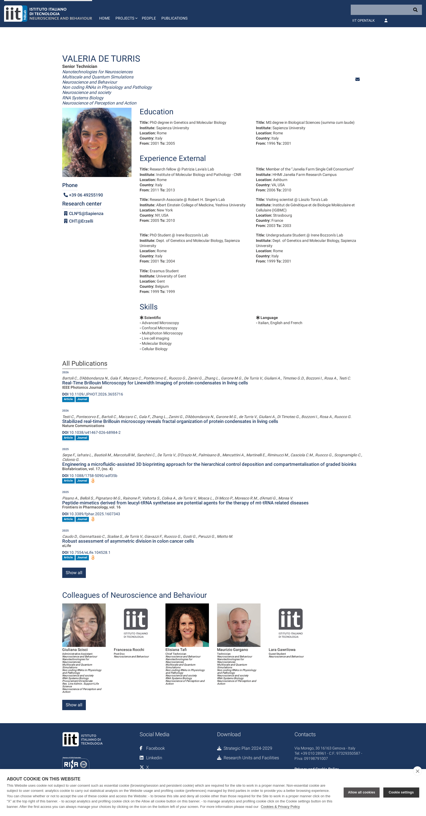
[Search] (386, 10)
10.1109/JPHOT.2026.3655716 (92, 394)
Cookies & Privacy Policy (280, 807)
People (149, 18)
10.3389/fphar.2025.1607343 (91, 514)
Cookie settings (401, 792)
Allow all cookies (361, 792)
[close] (417, 771)
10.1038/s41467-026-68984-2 (91, 432)
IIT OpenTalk (363, 20)
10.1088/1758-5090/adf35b (89, 475)
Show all (74, 572)
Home (104, 18)
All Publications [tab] (84, 363)
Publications (174, 18)
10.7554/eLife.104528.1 (86, 552)
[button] (126, 13)
